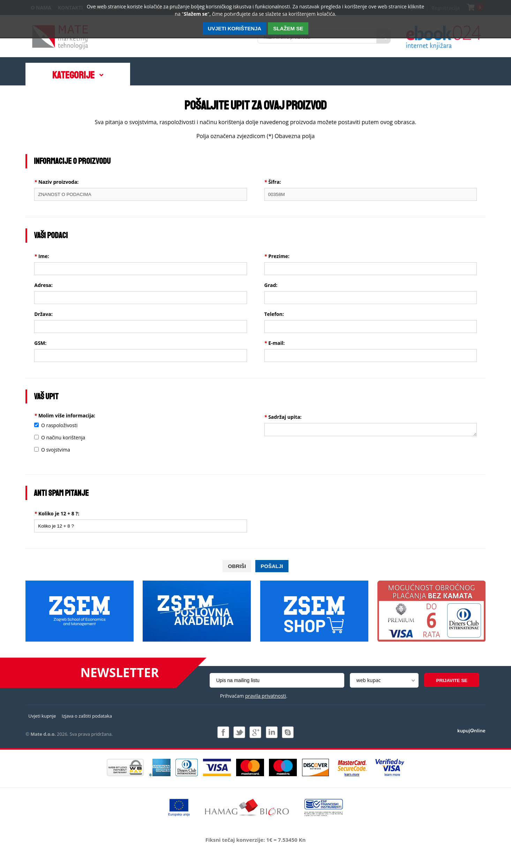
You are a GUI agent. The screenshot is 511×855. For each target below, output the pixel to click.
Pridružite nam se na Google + (255, 732)
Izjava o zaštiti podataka (87, 716)
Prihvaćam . (253, 696)
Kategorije (73, 75)
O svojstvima (55, 449)
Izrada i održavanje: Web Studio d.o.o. (471, 730)
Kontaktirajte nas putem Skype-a (288, 732)
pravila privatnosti (265, 696)
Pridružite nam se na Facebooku (223, 732)
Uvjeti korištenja (234, 28)
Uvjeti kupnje (42, 716)
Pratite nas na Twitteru (239, 732)
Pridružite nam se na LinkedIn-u (272, 732)
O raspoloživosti (59, 425)
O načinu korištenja (63, 437)
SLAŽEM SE (288, 28)
